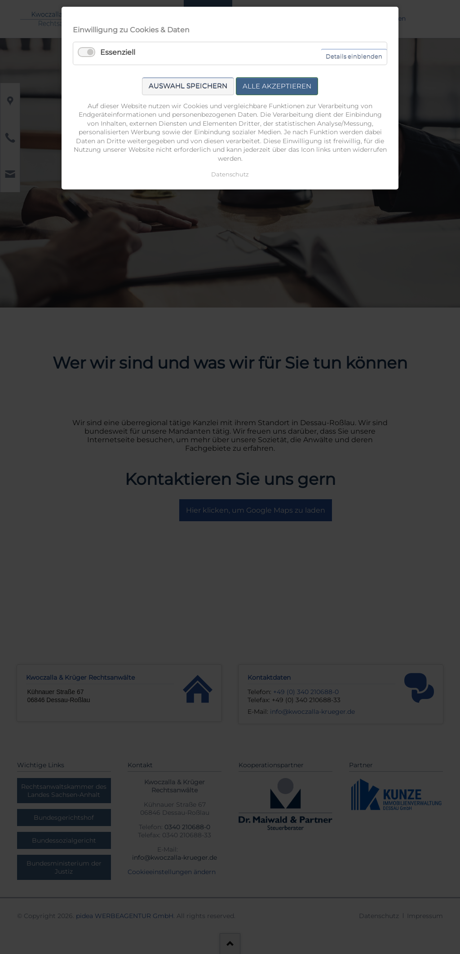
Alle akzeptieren (277, 86)
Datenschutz (230, 174)
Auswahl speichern (188, 86)
